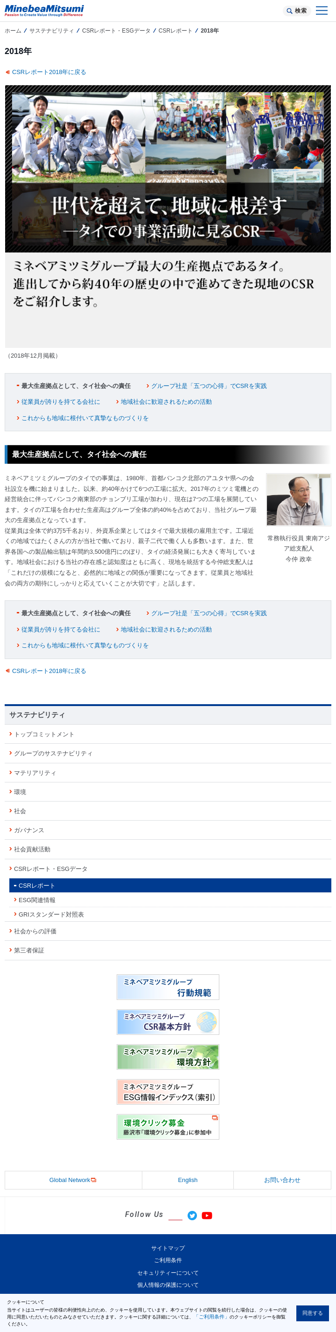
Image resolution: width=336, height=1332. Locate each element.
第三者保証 (29, 950)
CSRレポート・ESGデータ (116, 30)
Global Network (73, 1180)
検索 (301, 10)
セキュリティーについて (168, 1273)
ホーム (13, 30)
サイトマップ (168, 1248)
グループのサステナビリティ (53, 753)
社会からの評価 (35, 931)
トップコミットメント (44, 734)
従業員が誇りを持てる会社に (60, 401)
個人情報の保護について (168, 1285)
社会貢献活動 (32, 849)
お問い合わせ (282, 1179)
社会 (20, 811)
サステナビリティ (51, 30)
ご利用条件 (168, 1260)
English (188, 1179)
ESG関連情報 (37, 900)
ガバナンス (29, 830)
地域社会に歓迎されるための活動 (166, 401)
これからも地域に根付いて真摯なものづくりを (85, 418)
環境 (20, 791)
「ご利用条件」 (212, 1316)
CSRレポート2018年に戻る (49, 71)
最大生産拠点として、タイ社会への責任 (76, 385)
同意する (312, 1313)
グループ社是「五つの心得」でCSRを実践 (209, 385)
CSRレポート (176, 30)
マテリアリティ (35, 772)
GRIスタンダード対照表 (51, 914)
